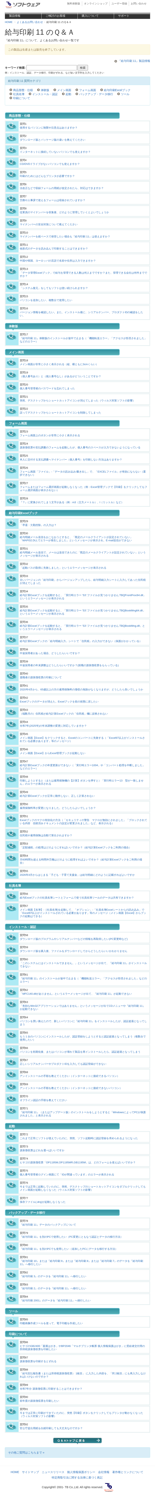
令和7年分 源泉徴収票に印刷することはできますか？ (51, 1388)
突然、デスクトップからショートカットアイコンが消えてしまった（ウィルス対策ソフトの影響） (77, 400)
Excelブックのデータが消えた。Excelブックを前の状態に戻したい (59, 701)
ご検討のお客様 (55, 15)
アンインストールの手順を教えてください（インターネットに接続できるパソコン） (69, 1075)
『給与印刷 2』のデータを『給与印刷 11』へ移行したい (53, 1288)
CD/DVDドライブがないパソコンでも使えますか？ (50, 163)
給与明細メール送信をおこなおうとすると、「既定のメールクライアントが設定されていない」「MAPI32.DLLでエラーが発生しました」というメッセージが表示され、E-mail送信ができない (76, 539)
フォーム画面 (87, 90)
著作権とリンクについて (127, 1472)
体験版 (45, 90)
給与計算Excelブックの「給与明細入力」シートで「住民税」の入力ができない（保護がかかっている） (81, 641)
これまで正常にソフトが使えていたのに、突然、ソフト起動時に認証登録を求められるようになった (79, 1138)
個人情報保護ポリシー (81, 1472)
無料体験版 (73, 3)
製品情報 (14, 15)
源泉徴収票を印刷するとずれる (38, 1361)
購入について (90, 15)
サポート (123, 15)
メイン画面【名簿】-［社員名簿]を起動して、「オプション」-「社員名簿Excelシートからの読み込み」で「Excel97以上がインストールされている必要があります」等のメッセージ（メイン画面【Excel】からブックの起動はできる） (83, 913)
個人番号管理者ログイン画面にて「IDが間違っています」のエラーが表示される (67, 1174)
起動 (68, 94)
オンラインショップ (96, 3)
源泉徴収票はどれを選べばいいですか (42, 1150)
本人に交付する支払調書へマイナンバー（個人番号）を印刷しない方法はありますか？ (71, 459)
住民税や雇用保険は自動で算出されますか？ (46, 835)
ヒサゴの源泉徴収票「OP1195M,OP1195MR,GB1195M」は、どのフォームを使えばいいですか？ (78, 1162)
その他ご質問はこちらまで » (26, 1452)
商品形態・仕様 (23, 90)
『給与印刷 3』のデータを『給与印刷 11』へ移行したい (53, 1276)
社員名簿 (18, 94)
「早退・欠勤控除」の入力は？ (38, 525)
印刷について (21, 98)
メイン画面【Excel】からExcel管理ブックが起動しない (52, 753)
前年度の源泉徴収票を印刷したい (39, 1400)
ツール (125, 94)
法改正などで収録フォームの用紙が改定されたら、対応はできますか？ (62, 188)
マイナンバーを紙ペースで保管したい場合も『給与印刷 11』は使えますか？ (65, 236)
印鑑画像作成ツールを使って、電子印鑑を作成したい (51, 1323)
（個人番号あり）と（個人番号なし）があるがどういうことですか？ (60, 376)
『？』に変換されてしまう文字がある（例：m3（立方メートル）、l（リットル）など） (72, 502)
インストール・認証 (45, 94)
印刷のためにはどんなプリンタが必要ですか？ (47, 176)
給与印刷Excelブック (117, 90)
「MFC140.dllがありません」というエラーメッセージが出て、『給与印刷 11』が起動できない (76, 993)
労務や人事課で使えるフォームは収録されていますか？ (52, 200)
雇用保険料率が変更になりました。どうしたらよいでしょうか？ (58, 807)
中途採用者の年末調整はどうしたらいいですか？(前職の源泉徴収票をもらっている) (69, 665)
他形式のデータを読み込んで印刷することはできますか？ (54, 248)
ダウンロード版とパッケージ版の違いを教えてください (52, 139)
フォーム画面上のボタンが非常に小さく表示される (50, 435)
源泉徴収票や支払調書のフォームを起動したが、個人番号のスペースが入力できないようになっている (80, 447)
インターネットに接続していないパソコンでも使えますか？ (55, 151)
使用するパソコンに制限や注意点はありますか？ (49, 127)
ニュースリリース (53, 1472)
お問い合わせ (139, 3)
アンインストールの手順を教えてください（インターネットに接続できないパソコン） (71, 1088)
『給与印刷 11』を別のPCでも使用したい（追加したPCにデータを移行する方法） (69, 1248)
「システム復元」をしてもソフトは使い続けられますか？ (54, 288)
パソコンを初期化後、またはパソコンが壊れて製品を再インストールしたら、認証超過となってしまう (80, 1051)
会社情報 (103, 1472)
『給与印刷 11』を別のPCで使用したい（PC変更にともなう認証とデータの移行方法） (71, 1236)
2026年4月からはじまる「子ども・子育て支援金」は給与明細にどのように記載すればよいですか (77, 874)
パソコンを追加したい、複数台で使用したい (46, 300)
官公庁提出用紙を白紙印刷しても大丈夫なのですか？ (51, 1428)
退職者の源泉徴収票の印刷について (41, 677)
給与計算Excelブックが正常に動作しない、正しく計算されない (57, 795)
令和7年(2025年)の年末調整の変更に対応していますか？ (53, 725)
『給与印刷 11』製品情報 (134, 60)
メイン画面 (64, 90)
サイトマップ (30, 1472)
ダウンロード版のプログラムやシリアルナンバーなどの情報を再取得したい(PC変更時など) (74, 938)
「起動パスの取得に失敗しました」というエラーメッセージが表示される (63, 567)
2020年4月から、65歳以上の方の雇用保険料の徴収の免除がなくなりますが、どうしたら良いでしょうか (81, 689)
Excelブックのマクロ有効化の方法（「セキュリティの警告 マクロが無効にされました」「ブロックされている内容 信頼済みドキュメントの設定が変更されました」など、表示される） (83, 822)
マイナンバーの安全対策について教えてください (49, 224)
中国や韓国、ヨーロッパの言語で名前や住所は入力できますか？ (58, 260)
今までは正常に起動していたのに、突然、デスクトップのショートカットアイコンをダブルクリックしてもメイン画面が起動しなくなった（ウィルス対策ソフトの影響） (83, 1188)
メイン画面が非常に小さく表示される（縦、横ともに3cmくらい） (59, 364)
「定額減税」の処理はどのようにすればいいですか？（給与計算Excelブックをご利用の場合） (75, 847)
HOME (15, 1472)
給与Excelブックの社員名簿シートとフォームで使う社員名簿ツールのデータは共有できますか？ (77, 897)
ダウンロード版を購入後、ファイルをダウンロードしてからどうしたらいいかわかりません (73, 951)
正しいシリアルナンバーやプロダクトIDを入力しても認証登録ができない (63, 1063)
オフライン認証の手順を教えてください (43, 1100)
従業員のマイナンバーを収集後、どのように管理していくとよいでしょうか (64, 212)
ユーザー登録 (119, 3)
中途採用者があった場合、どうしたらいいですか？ (50, 653)
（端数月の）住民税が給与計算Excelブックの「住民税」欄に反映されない (64, 713)
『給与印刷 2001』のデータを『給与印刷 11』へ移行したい (55, 1300)
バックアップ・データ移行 (96, 94)
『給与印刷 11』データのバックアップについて (48, 1224)
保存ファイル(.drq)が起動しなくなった (43, 1201)
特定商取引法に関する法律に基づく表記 (77, 1477)
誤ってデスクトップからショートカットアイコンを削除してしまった (60, 412)
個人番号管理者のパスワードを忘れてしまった (47, 388)
